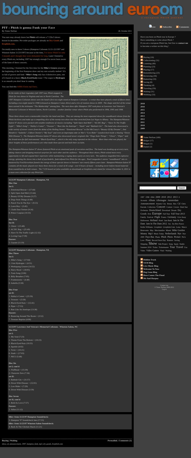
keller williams (147, 227)
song (171, 244)
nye (179, 233)
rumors (170, 240)
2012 (143, 119)
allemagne (161, 200)
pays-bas (149, 237)
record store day (159, 240)
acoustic (144, 200)
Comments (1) (125, 440)
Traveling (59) (149, 88)
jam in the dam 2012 (156, 223)
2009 (143, 128)
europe (157, 213)
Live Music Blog (150, 266)
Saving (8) (147, 82)
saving (177, 240)
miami (168, 230)
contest (169, 207)
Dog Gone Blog (150, 272)
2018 (143, 103)
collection (151, 207)
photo (170, 237)
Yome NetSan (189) (152, 137)
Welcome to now (151, 269)
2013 (143, 116)
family (143, 217)
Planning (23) (149, 66)
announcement (15, 444)
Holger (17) (148, 140)
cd (8, 444)
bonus (169, 204)
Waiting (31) (148, 91)
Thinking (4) (148, 85)
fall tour (166, 214)
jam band (168, 220)
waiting (168, 251)
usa (185, 247)
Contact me (164, 285)
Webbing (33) (149, 94)
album (152, 200)
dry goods (47, 444)
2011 (143, 122)
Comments (182, 27)
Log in (164, 289)
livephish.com (8, 44)
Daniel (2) (147, 146)
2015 (143, 110)
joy (169, 224)
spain (176, 244)
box (175, 204)
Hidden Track (149, 259)
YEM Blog (148, 263)
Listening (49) (149, 63)
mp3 (40, 444)
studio (182, 244)
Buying (5, 440)
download (166, 210)
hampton (30, 444)
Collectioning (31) (151, 60)
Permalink (112, 440)
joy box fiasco (178, 224)
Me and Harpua (150, 278)
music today (159, 234)
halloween (145, 220)
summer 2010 (146, 247)
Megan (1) (147, 143)
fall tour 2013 (178, 213)
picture (177, 237)
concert (161, 206)
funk (36, 444)
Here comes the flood (153, 275)
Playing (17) (148, 69)
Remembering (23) (151, 73)
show (4, 444)
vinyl (162, 251)
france (163, 217)
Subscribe (166, 27)
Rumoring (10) (149, 79)
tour (172, 247)
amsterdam (172, 200)
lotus (178, 227)
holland (154, 220)
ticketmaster (164, 247)
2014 (143, 113)
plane (148, 240)
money (144, 233)
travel (179, 247)
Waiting (13, 440)
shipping (144, 244)
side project (163, 244)
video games (152, 250)
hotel (161, 220)
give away (181, 217)
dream (173, 210)
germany (172, 217)
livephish (158, 227)
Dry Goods (54, 40)
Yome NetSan (11, 31)
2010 (143, 125)
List (152, 26)
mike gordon (178, 230)
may (151, 230)
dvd (149, 214)
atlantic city (161, 204)
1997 (24, 444)
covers (176, 207)
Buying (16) (148, 57)
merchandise (160, 230)
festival (150, 217)
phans (157, 237)
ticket (155, 247)
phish (163, 237)
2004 (152, 197)
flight (157, 217)
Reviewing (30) (150, 76)
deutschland (155, 210)
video (143, 251)
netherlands (170, 233)
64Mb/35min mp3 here (27, 86)
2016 (143, 106)
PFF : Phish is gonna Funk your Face (28, 27)
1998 (147, 197)
